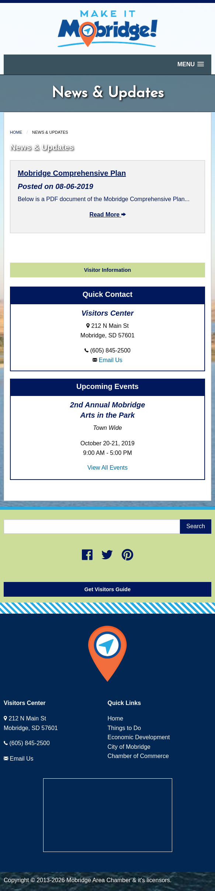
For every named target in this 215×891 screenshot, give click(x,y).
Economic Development (139, 737)
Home (16, 132)
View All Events (107, 467)
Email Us (110, 360)
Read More (107, 214)
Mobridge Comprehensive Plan (72, 173)
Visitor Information (107, 270)
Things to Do (124, 728)
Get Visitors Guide (107, 589)
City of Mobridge (129, 747)
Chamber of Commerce (138, 756)
